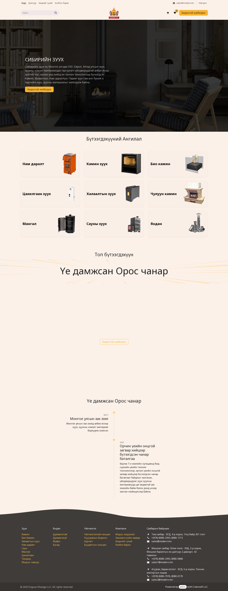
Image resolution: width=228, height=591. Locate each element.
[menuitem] (23, 3)
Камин (26, 534)
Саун (24, 548)
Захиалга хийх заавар (127, 537)
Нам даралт (28, 544)
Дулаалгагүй (60, 537)
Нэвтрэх (203, 3)
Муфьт (56, 541)
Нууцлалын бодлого (95, 537)
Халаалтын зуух (31, 541)
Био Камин (28, 537)
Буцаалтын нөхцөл (95, 544)
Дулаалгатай (60, 534)
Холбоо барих (123, 544)
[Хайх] (55, 12)
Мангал (26, 551)
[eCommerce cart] (168, 13)
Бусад (56, 544)
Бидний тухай (123, 541)
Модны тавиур (30, 562)
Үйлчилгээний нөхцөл (97, 534)
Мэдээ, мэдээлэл (125, 534)
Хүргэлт (88, 541)
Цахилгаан (28, 555)
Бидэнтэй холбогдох (193, 12)
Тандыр (26, 558)
